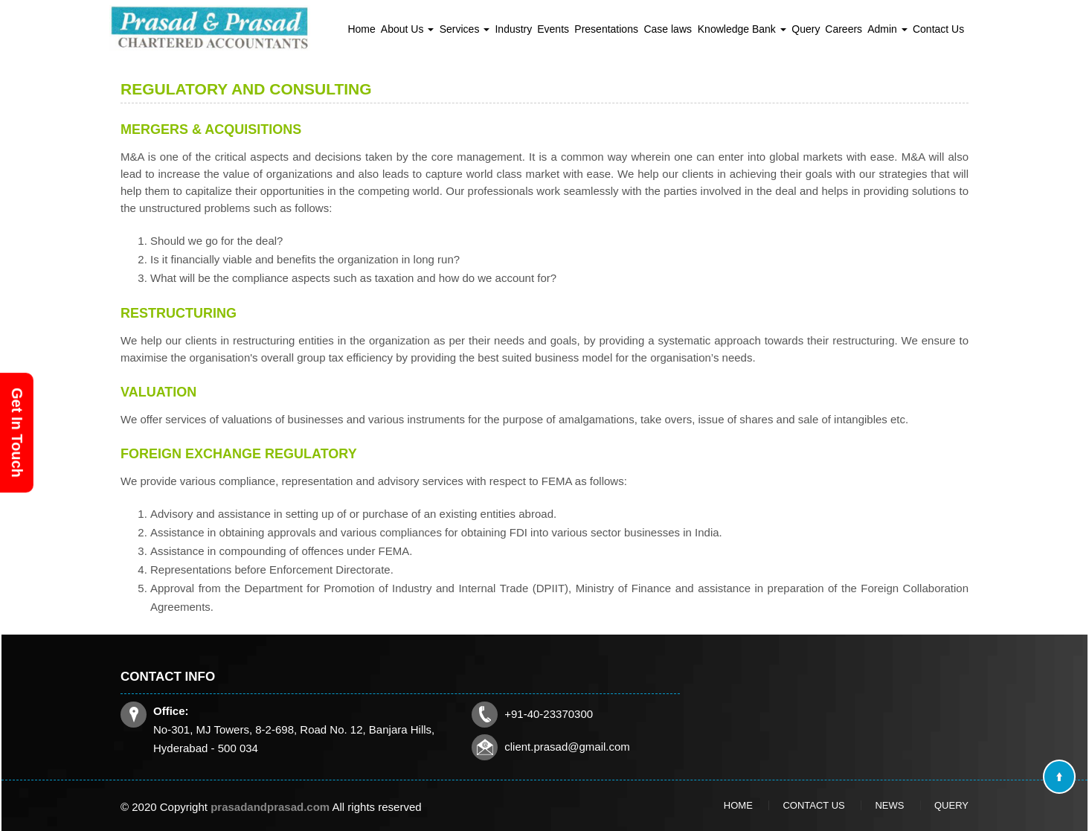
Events (553, 29)
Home (361, 29)
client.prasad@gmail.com (471, 723)
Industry (513, 29)
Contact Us (938, 29)
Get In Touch (17, 433)
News (857, 805)
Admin (887, 29)
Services (465, 29)
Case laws (667, 29)
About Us (407, 29)
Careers (843, 29)
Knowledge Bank (742, 29)
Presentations (606, 29)
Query (805, 29)
